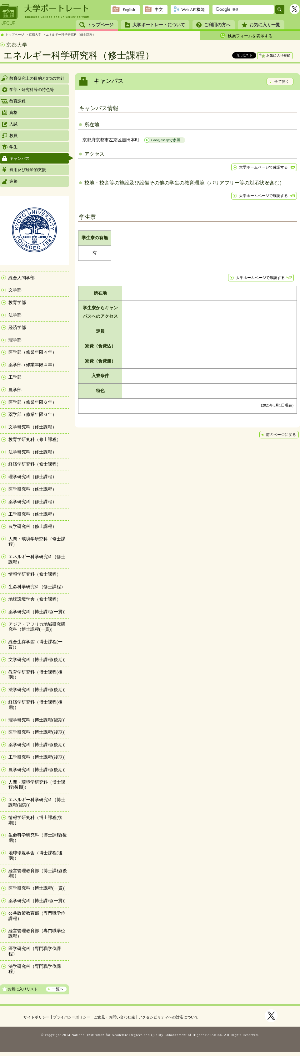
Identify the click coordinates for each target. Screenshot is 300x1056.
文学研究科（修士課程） (32, 427)
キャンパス (19, 158)
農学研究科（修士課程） (32, 526)
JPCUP (9, 14)
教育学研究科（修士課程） (34, 439)
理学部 (15, 340)
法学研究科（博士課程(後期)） (38, 689)
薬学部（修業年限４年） (32, 364)
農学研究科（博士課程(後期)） (38, 769)
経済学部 (17, 327)
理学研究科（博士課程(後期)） (38, 720)
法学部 (15, 315)
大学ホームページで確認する (263, 167)
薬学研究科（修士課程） (32, 501)
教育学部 (17, 302)
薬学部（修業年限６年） (32, 414)
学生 (13, 146)
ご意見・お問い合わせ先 (114, 1017)
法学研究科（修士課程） (32, 452)
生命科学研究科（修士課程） (36, 586)
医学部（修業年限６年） (32, 402)
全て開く (281, 81)
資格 (13, 112)
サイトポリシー (36, 1017)
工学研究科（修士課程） (32, 514)
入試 (13, 124)
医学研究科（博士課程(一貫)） (38, 888)
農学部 (15, 389)
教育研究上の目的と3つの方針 (36, 78)
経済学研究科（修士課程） (34, 464)
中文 (159, 9)
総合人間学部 (21, 277)
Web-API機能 (193, 9)
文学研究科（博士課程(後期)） (38, 659)
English (128, 9)
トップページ (100, 25)
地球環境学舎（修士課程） (34, 599)
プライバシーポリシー (71, 1017)
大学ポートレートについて (158, 25)
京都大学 (35, 34)
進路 (13, 181)
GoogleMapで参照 (165, 140)
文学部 (15, 290)
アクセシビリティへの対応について (168, 1017)
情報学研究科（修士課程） (34, 574)
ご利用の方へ (217, 25)
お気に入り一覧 (264, 25)
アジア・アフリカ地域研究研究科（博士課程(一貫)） (36, 627)
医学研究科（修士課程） (32, 489)
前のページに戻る (281, 434)
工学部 (15, 377)
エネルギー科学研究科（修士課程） (71, 34)
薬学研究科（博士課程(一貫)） (38, 611)
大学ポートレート (56, 8)
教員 (13, 135)
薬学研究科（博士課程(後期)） (38, 744)
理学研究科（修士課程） (32, 476)
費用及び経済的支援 (27, 169)
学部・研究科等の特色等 (31, 89)
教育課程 (17, 101)
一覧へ (57, 989)
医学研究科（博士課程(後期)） (38, 732)
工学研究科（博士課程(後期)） (38, 757)
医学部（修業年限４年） (32, 352)
